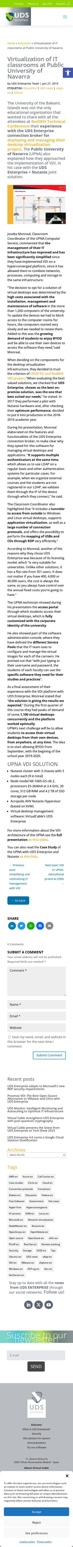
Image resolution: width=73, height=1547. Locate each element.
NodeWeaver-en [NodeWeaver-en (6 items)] (18, 1226)
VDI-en (18, 92)
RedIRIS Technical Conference (36, 124)
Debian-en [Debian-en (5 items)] (15, 1195)
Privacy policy (44, 1541)
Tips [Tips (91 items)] (53, 1250)
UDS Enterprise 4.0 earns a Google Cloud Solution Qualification (35, 1138)
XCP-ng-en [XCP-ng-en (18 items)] (33, 1269)
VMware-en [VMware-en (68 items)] (27, 1262)
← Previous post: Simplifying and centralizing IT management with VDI (19, 876)
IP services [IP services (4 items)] (15, 1213)
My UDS (47, 3)
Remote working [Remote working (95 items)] (50, 1244)
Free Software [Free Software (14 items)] (17, 1201)
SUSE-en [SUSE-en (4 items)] (41, 1250)
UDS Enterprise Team (25, 83)
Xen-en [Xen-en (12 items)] (48, 1269)
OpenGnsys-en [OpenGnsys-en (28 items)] (17, 1232)
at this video (38, 840)
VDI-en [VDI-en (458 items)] (13, 1262)
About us (33, 3)
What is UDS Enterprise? (36, 1429)
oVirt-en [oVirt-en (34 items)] (53, 1238)
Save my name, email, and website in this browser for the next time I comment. (36, 1041)
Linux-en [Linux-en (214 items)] (44, 1213)
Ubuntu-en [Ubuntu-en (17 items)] (15, 1256)
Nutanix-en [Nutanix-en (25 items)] (38, 1226)
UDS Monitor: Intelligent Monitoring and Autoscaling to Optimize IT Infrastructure (35, 1109)
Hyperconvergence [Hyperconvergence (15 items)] (36, 1207)
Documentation (36, 1442)
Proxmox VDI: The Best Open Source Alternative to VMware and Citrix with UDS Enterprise (33, 1098)
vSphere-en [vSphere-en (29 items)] (45, 1262)
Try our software (36, 1447)
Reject (36, 1522)
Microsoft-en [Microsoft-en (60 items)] (16, 1219)
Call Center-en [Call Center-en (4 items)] (46, 1176)
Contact (18, 3)
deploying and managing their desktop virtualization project (36, 144)
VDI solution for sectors (36, 1438)
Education (24, 43)
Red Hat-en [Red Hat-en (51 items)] (30, 1244)
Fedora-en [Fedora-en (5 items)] (47, 1195)
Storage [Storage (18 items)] (27, 1250)
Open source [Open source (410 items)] (16, 1238)
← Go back (18, 900)
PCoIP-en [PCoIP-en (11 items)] (14, 1244)
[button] (68, 73)
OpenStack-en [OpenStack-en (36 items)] (36, 1238)
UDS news (46, 88)
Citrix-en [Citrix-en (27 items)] (33, 1182)
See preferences (36, 1533)
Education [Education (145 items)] (31, 1195)
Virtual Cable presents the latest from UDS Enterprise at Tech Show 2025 (33, 1129)
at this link (28, 856)
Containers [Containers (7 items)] (44, 1189)
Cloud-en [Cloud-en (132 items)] (47, 1182)
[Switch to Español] (60, 4)
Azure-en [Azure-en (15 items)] (28, 1176)
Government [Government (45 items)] (36, 1201)
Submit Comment (49, 1055)
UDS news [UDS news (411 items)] (32, 1256)
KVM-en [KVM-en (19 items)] (30, 1213)
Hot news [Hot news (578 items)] (53, 1201)
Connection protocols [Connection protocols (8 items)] (21, 1189)
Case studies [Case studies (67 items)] (16, 1182)
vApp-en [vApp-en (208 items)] (47, 1256)
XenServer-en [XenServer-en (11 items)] (16, 1275)
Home (11, 43)
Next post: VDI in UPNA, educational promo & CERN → (54, 874)
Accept (36, 1512)
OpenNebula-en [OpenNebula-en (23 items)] (39, 1232)
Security (36, 1433)
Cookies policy (27, 1541)
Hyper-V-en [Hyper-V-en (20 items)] (15, 1207)
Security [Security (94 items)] (13, 1250)
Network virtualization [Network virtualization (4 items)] (40, 1219)
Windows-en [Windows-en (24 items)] (16, 1269)
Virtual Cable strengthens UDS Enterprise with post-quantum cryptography (35, 1119)
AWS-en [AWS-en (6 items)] (13, 1176)
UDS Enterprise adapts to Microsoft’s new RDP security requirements (36, 1087)
